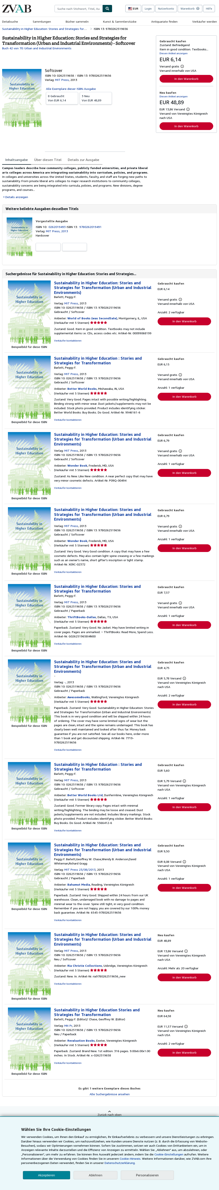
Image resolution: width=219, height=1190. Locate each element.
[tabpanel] (77, 182)
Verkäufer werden (204, 21)
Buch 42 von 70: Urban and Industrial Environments (36, 48)
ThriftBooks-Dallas (81, 617)
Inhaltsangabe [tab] (16, 160)
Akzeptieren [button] (46, 1175)
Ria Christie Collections (84, 965)
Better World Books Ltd (85, 795)
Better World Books (82, 388)
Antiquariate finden (164, 21)
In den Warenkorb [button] (186, 78)
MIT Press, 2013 (57, 231)
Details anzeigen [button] (16, 197)
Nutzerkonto (166, 8)
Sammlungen (42, 21)
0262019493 (58, 227)
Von (62, 98)
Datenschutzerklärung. (120, 1163)
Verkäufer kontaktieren (67, 340)
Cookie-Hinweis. (130, 1158)
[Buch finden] (107, 8)
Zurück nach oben (109, 1114)
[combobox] (78, 8)
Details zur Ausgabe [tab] (83, 160)
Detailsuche (10, 21)
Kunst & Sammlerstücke (119, 21)
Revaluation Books (81, 1040)
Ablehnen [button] (95, 1175)
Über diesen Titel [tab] (47, 160)
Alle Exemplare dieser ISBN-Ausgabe (71, 89)
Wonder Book (77, 465)
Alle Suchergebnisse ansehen (110, 1094)
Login (148, 8)
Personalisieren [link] (147, 1175)
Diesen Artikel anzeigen (174, 53)
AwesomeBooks (78, 697)
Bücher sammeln (77, 21)
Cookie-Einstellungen (168, 1154)
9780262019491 (90, 227)
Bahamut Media (78, 884)
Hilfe (209, 8)
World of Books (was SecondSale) (92, 318)
